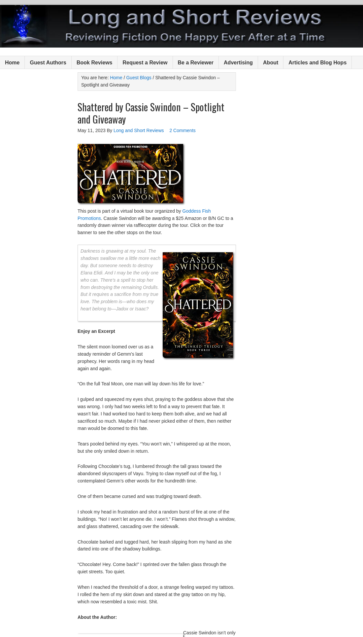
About (270, 62)
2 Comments (182, 130)
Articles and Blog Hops (317, 62)
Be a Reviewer (196, 62)
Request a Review (144, 62)
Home (12, 62)
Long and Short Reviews (181, 26)
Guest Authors (48, 62)
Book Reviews (94, 62)
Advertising (238, 62)
